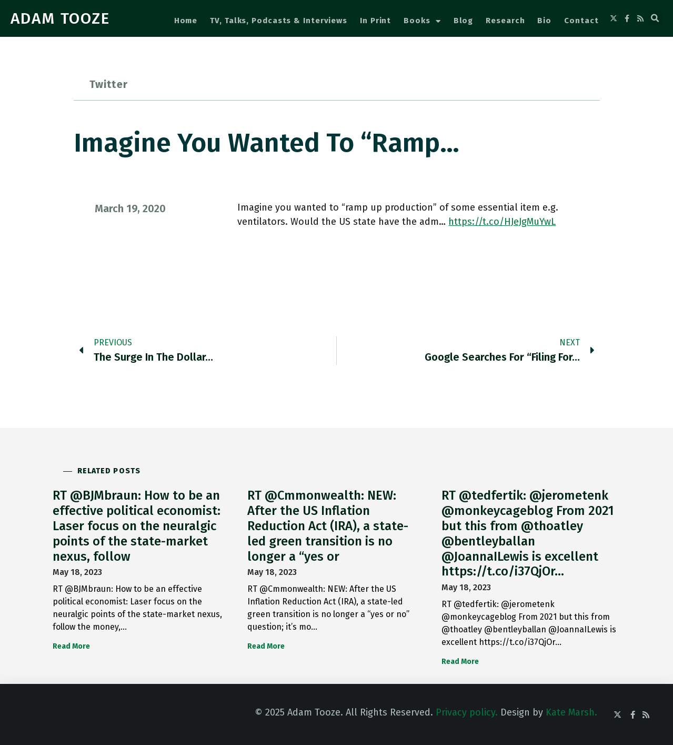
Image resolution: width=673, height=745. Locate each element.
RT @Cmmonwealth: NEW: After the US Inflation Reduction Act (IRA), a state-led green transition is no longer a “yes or (327, 525)
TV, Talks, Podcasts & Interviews (278, 20)
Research (505, 20)
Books (422, 21)
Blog (464, 20)
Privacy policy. (467, 712)
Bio (544, 20)
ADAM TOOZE (60, 18)
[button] (655, 18)
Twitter (108, 84)
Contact (581, 20)
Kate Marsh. (571, 712)
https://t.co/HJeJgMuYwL (502, 221)
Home (186, 20)
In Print (375, 20)
